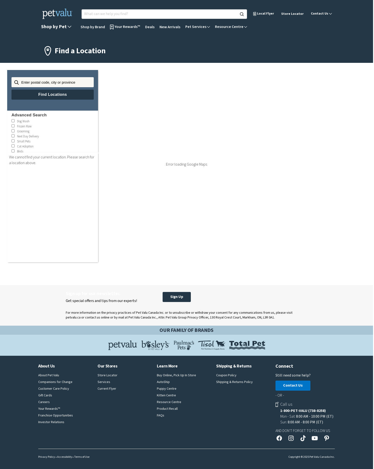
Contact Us (293, 385)
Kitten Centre (166, 395)
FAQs (160, 415)
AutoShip (163, 382)
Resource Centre (169, 402)
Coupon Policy (226, 375)
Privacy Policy (46, 457)
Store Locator (292, 13)
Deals (149, 27)
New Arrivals (170, 27)
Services (104, 382)
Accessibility (64, 457)
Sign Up (176, 296)
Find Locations (52, 94)
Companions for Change (55, 382)
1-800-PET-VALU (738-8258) (303, 410)
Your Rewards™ (49, 408)
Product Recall (167, 408)
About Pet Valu (48, 375)
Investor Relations (51, 422)
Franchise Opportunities (55, 415)
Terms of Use (81, 457)
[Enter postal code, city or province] (52, 82)
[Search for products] (164, 14)
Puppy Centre (166, 388)
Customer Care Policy (53, 388)
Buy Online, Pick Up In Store (176, 375)
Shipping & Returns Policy (234, 382)
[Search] (242, 14)
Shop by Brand (93, 27)
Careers (44, 402)
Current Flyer (107, 388)
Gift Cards (45, 395)
